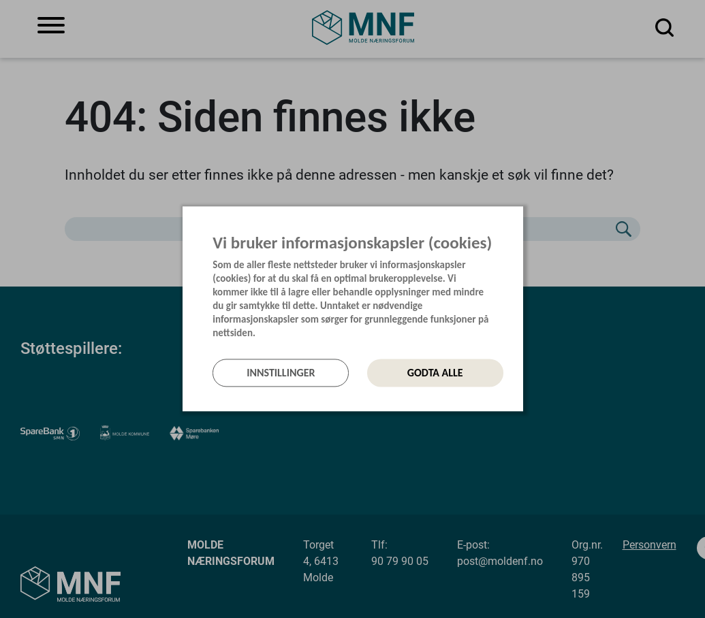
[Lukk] (519, 221)
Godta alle (435, 372)
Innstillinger (281, 372)
